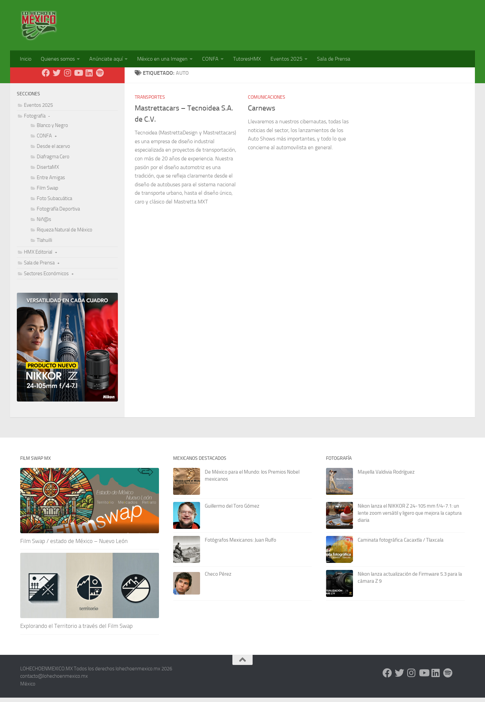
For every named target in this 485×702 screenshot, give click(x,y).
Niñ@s (44, 224)
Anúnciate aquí (106, 59)
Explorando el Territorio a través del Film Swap (76, 630)
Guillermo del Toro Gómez (232, 510)
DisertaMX (48, 171)
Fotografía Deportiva (58, 213)
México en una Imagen (162, 59)
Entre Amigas (51, 182)
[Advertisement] (342, 22)
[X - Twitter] (57, 77)
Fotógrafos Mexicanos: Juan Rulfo (240, 544)
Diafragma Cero (53, 161)
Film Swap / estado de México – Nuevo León (74, 545)
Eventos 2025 (286, 59)
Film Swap (47, 192)
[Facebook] (46, 77)
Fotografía (34, 120)
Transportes (150, 101)
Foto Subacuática (54, 203)
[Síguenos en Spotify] (100, 77)
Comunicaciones (266, 101)
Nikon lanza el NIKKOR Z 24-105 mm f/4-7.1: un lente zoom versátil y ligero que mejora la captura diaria (410, 517)
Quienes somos (58, 59)
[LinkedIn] (89, 77)
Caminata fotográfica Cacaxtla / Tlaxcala (401, 544)
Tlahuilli (44, 245)
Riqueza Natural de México (64, 234)
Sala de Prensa (333, 59)
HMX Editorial (38, 256)
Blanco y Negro (52, 130)
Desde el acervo (53, 151)
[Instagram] (67, 77)
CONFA (210, 59)
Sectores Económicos (46, 278)
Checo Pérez (218, 578)
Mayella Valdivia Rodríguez (386, 476)
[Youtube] (78, 77)
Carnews (261, 112)
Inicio (25, 59)
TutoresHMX (247, 59)
